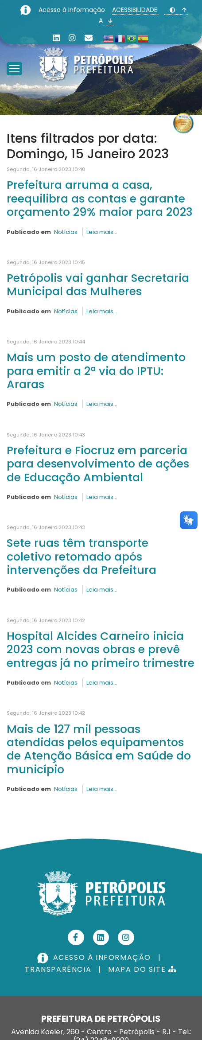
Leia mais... (101, 232)
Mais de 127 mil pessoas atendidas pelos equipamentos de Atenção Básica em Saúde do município (99, 749)
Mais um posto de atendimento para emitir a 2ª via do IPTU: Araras (96, 370)
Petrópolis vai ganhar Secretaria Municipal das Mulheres (98, 284)
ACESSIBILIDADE (135, 9)
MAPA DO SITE (142, 969)
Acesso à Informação (73, 9)
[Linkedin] (56, 37)
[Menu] (14, 58)
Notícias (66, 232)
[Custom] (89, 37)
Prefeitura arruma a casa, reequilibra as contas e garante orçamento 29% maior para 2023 (100, 198)
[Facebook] (76, 937)
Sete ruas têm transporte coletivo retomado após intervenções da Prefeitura (81, 556)
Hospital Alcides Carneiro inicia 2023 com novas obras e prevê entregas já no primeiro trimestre (100, 649)
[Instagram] (72, 37)
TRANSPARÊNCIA (58, 969)
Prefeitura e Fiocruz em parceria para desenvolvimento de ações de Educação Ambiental (98, 463)
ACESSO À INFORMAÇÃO (95, 957)
